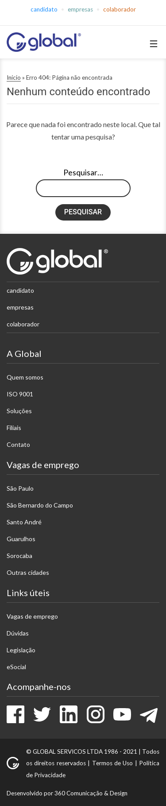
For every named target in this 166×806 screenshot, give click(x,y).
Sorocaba (19, 555)
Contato (18, 444)
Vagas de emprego (32, 616)
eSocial (16, 666)
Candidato (44, 9)
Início (14, 77)
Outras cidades (28, 572)
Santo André (24, 522)
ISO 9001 (20, 394)
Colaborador (119, 9)
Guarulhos (21, 538)
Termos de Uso (112, 763)
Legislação (21, 650)
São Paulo (20, 488)
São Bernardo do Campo (40, 505)
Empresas (80, 9)
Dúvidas (18, 633)
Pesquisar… (83, 172)
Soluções (19, 411)
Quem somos (25, 377)
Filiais (14, 427)
